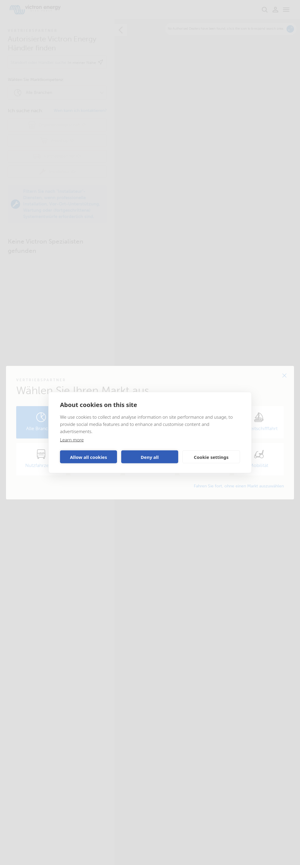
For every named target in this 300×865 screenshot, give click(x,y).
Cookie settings (211, 457)
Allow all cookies (88, 457)
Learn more (72, 440)
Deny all (150, 457)
